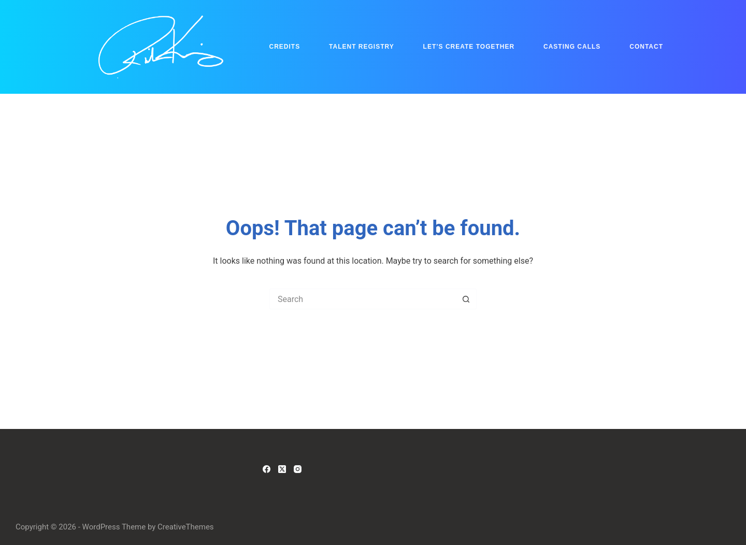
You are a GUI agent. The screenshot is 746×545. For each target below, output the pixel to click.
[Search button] (466, 299)
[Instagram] (298, 469)
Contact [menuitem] (646, 46)
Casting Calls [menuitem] (571, 46)
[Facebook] (266, 469)
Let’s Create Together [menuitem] (469, 46)
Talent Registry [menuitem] (361, 46)
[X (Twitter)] (282, 469)
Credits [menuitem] (284, 46)
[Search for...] (362, 299)
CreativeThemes (185, 527)
